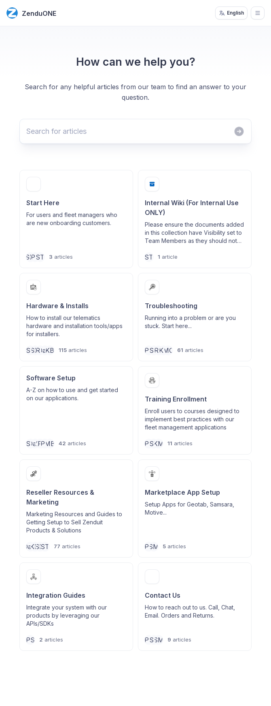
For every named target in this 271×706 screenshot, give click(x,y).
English (231, 13)
